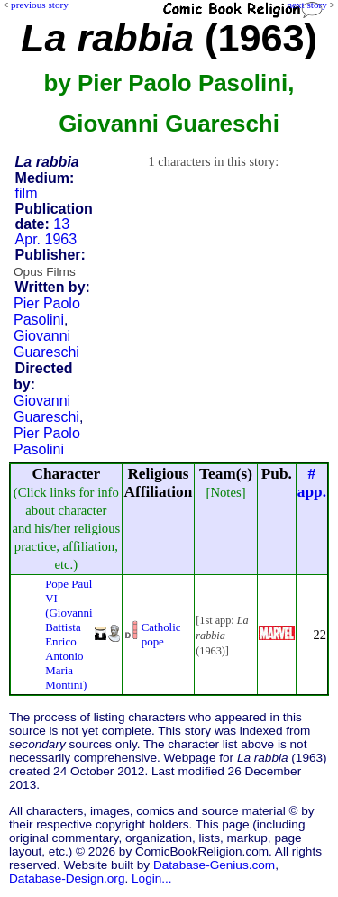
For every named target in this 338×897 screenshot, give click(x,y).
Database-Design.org (66, 878)
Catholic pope (161, 634)
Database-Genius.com (214, 865)
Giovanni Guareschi (46, 344)
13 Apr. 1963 (46, 231)
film (26, 193)
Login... (152, 878)
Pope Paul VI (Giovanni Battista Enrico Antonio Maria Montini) (69, 634)
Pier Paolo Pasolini (47, 311)
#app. (311, 482)
